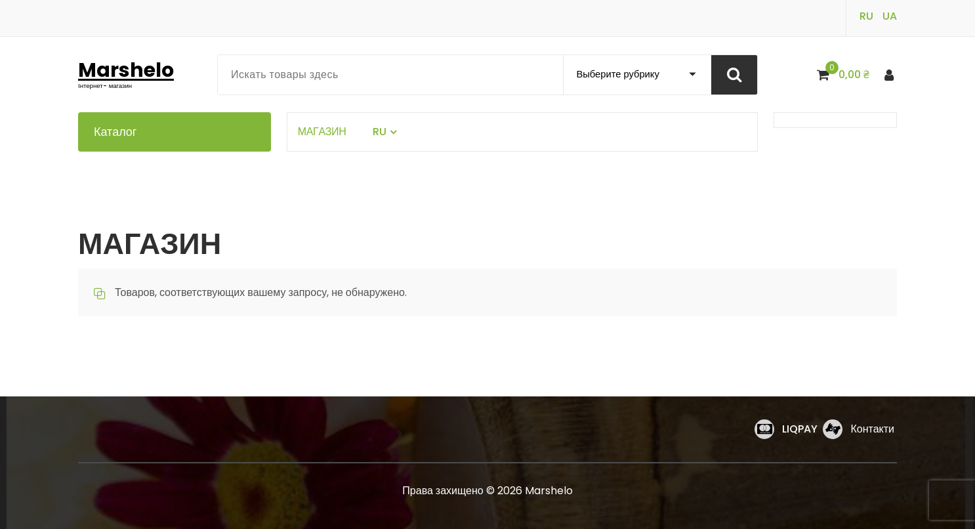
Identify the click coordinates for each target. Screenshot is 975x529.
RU (866, 16)
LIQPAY (800, 428)
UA (889, 16)
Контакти (872, 428)
